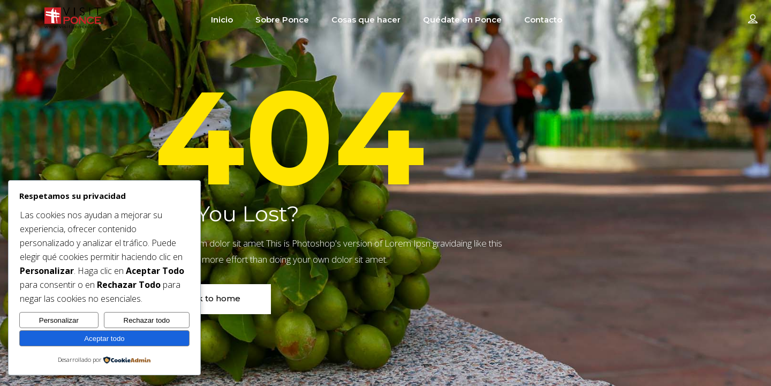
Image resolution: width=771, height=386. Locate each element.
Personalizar (59, 320)
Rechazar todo (147, 320)
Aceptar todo (104, 339)
